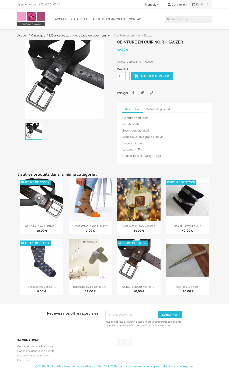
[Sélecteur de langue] (152, 5)
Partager (133, 92)
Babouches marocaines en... (90, 286)
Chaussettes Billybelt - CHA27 (90, 226)
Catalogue (80, 19)
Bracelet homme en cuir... (187, 226)
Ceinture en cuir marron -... (41, 226)
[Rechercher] (188, 19)
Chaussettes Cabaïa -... (41, 286)
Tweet (142, 92)
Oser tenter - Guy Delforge (138, 226)
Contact (136, 19)
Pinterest (151, 92)
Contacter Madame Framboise (35, 346)
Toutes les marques (109, 19)
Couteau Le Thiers (187, 286)
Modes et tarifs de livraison (33, 355)
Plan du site (24, 360)
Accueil (61, 19)
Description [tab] (133, 109)
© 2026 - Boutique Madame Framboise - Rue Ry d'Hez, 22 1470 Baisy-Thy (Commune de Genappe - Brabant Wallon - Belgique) (114, 366)
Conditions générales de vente (36, 351)
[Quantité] (121, 76)
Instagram (128, 342)
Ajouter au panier (151, 76)
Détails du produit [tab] (158, 109)
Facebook (120, 342)
